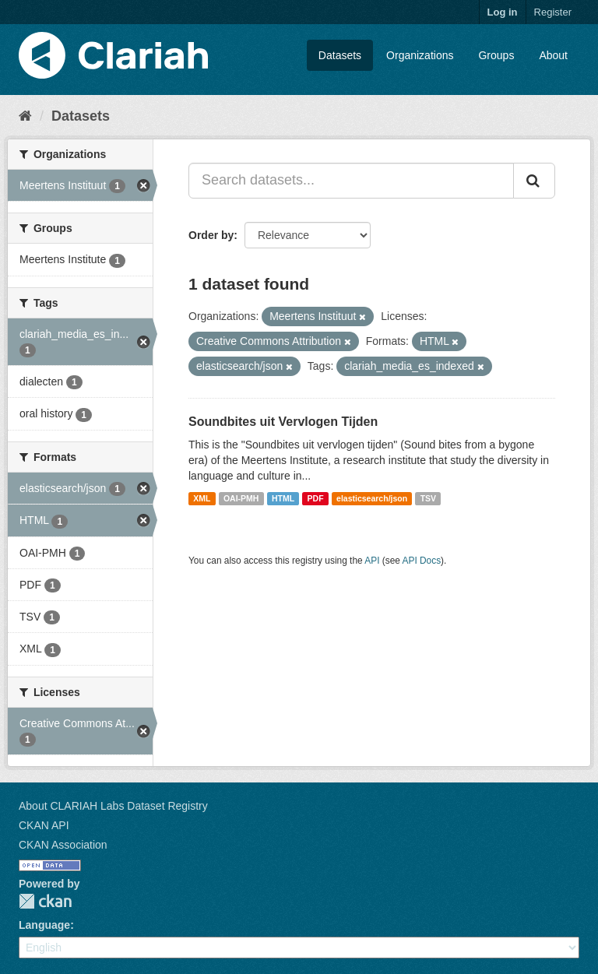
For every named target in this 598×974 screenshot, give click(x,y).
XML (201, 498)
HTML (283, 498)
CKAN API (44, 825)
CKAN (45, 901)
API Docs (422, 560)
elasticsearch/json (371, 498)
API (371, 560)
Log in (502, 12)
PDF (316, 498)
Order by (211, 235)
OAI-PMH (241, 498)
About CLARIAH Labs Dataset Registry (113, 806)
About (553, 55)
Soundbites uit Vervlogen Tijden (283, 421)
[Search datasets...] (351, 181)
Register (553, 12)
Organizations (419, 55)
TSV (428, 498)
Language (44, 925)
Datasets (339, 55)
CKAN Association (63, 845)
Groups (496, 55)
